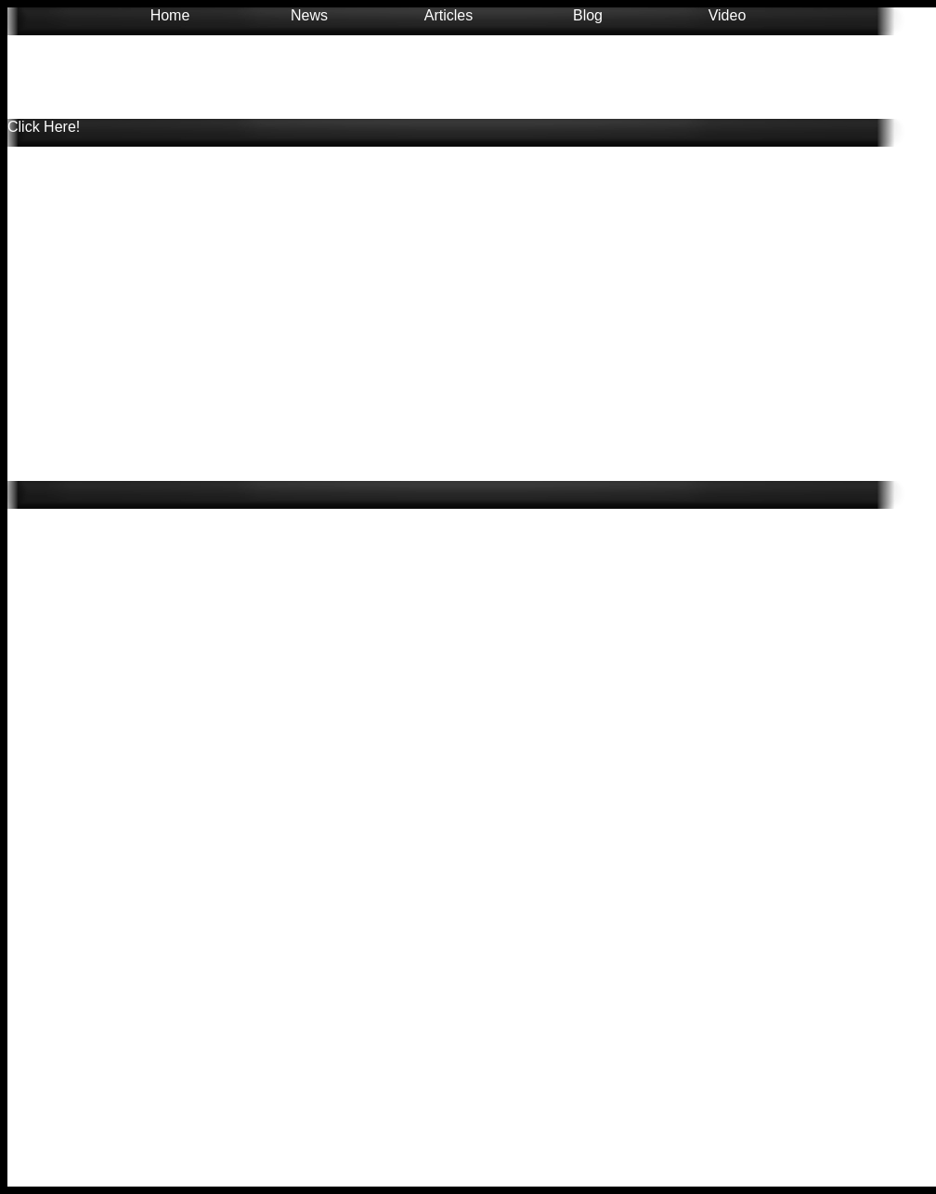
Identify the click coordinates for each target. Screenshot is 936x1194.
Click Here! (43, 127)
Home (170, 15)
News (309, 15)
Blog (588, 15)
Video (727, 15)
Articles (448, 15)
